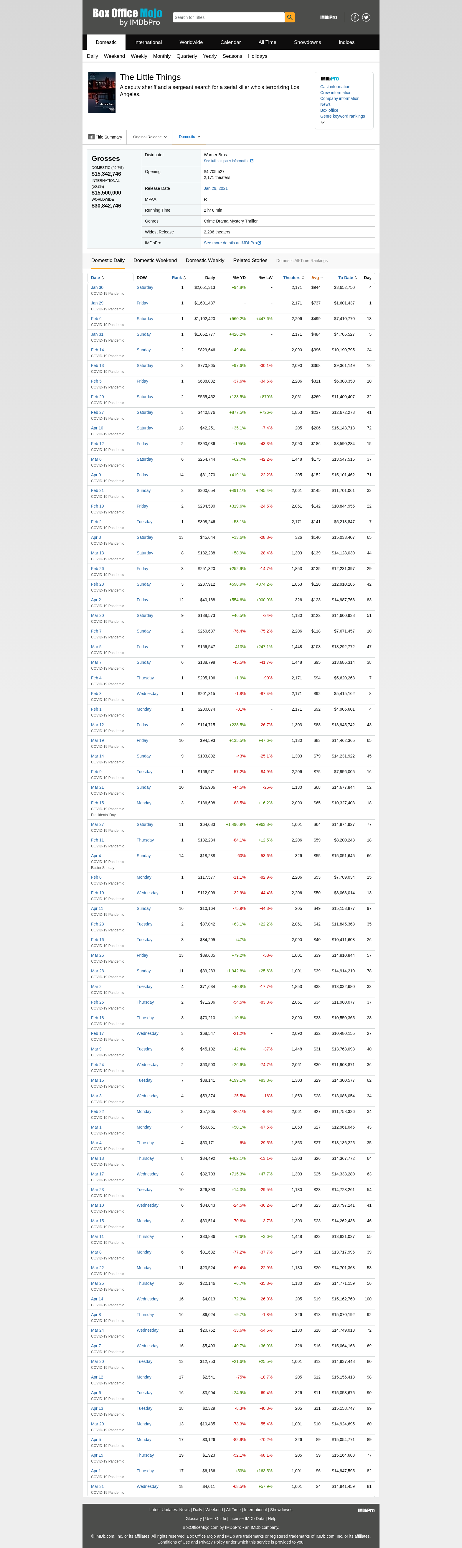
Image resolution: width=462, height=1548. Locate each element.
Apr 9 (96, 474)
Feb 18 (97, 1017)
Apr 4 (96, 855)
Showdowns (307, 42)
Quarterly (186, 56)
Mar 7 (96, 662)
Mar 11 (97, 1236)
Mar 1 (96, 1127)
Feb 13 (97, 365)
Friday (142, 303)
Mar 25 (97, 1283)
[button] (344, 119)
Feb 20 (97, 396)
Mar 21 (97, 787)
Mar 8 (96, 1252)
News (325, 104)
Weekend (114, 56)
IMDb (255, 1527)
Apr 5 (96, 1439)
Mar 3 (96, 1096)
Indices (347, 42)
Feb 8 (96, 877)
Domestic (106, 42)
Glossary (194, 1518)
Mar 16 (97, 1080)
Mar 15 (97, 1220)
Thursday (145, 678)
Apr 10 (97, 428)
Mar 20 (97, 615)
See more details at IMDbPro (232, 243)
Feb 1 (96, 709)
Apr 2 (96, 599)
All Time (267, 42)
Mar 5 (96, 646)
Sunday (144, 334)
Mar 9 (96, 1049)
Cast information (335, 86)
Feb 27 (97, 412)
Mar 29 (97, 1424)
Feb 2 (96, 521)
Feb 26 (97, 568)
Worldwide (191, 42)
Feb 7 (96, 631)
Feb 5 (96, 381)
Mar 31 (97, 1486)
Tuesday (144, 521)
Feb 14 (97, 350)
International (148, 42)
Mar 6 (96, 459)
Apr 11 (97, 908)
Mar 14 (97, 756)
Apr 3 (96, 537)
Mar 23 (97, 1189)
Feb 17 (97, 1033)
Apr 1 (96, 1470)
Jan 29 (97, 303)
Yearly (210, 56)
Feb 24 (97, 1064)
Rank (177, 277)
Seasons (232, 56)
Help (272, 1518)
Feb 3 (96, 693)
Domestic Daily (108, 260)
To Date (345, 277)
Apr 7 (96, 1345)
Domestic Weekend (155, 260)
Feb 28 (97, 584)
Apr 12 (97, 1377)
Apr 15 (97, 1455)
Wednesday (148, 693)
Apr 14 (97, 1299)
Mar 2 (96, 986)
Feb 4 (96, 678)
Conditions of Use (173, 1542)
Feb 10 (97, 892)
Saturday (145, 287)
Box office (329, 110)
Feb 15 (97, 803)
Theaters (291, 277)
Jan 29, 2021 (216, 188)
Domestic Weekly (205, 260)
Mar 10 (97, 1205)
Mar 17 (97, 1174)
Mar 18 (97, 1158)
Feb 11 (97, 840)
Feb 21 (97, 490)
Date (95, 277)
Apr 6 (96, 1392)
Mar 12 (97, 724)
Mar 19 (97, 740)
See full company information (229, 161)
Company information (339, 98)
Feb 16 (97, 939)
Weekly (139, 56)
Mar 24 (97, 1330)
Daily (92, 56)
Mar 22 (97, 1267)
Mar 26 (97, 955)
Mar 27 (97, 824)
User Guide (215, 1518)
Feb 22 (97, 1111)
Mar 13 (97, 553)
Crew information (336, 92)
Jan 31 (97, 334)
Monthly (162, 56)
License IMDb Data (247, 1518)
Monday (144, 709)
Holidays (257, 56)
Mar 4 (96, 1142)
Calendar (231, 42)
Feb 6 (96, 318)
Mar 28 (97, 971)
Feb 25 (97, 1002)
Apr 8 (96, 1314)
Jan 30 (97, 287)
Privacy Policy (212, 1542)
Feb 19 (97, 506)
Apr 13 (97, 1408)
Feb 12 (97, 443)
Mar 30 (97, 1361)
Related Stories (250, 260)
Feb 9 (96, 771)
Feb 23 (97, 924)
